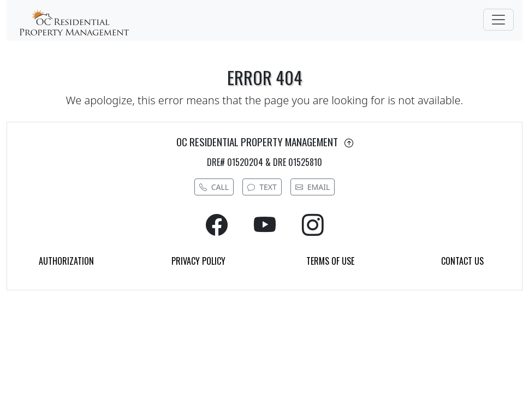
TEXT (262, 187)
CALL (214, 187)
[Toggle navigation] (498, 20)
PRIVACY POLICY (198, 260)
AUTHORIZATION (66, 260)
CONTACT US (462, 260)
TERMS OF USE (330, 260)
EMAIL (312, 187)
